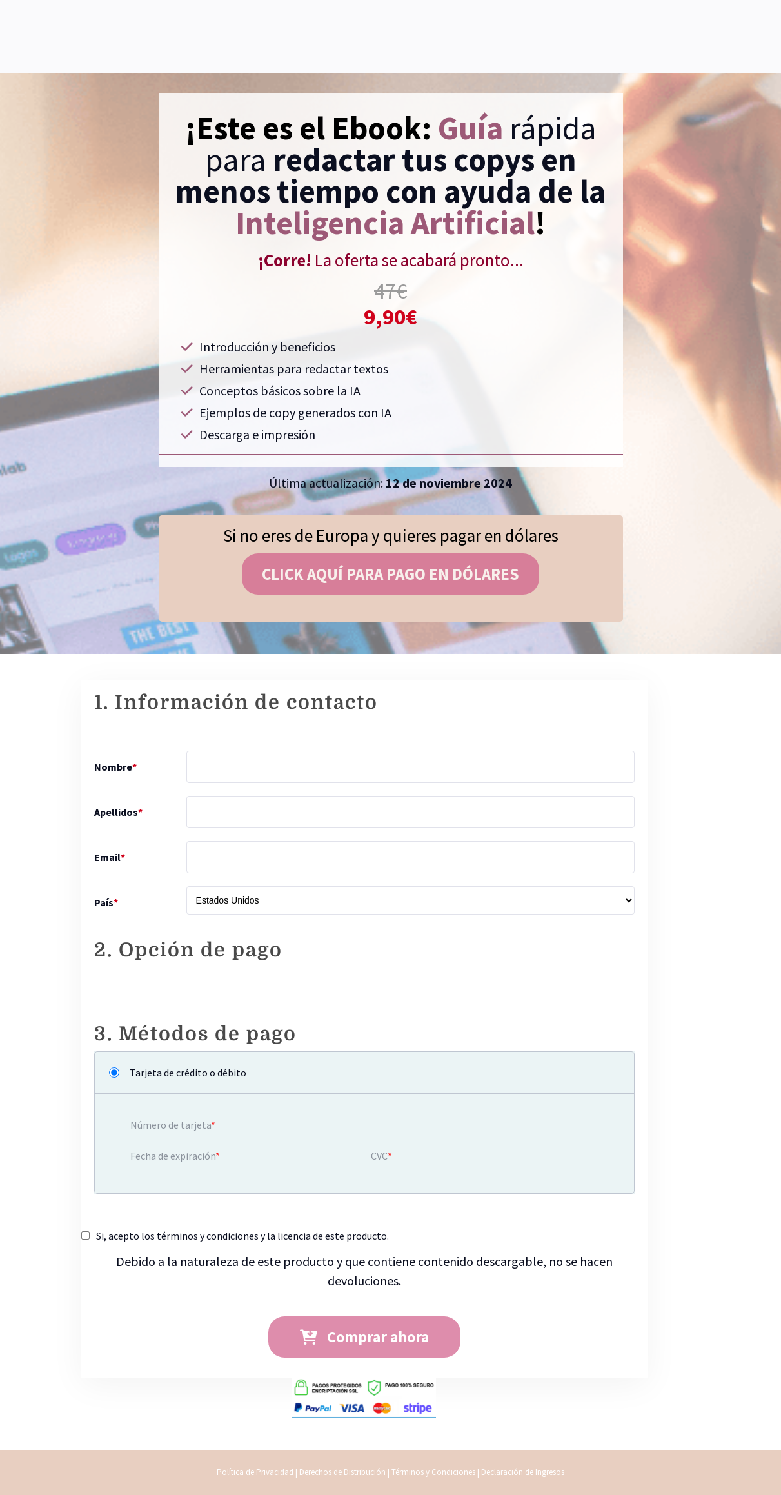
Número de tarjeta (170, 1124)
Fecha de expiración (172, 1155)
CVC (379, 1155)
